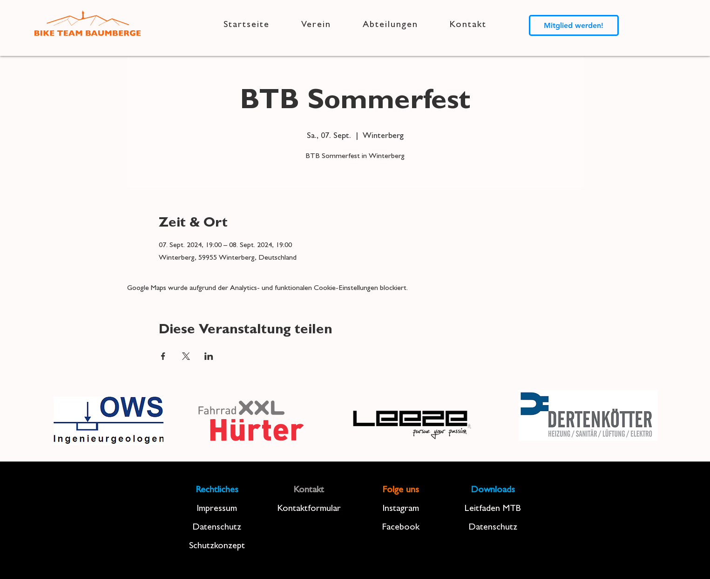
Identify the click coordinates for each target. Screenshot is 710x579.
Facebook (400, 527)
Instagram (400, 509)
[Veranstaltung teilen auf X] (186, 356)
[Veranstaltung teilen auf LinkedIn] (208, 356)
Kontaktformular (309, 509)
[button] (316, 25)
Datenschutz (216, 527)
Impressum (216, 509)
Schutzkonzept (217, 546)
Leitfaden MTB (493, 509)
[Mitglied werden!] (574, 25)
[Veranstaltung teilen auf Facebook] (163, 356)
